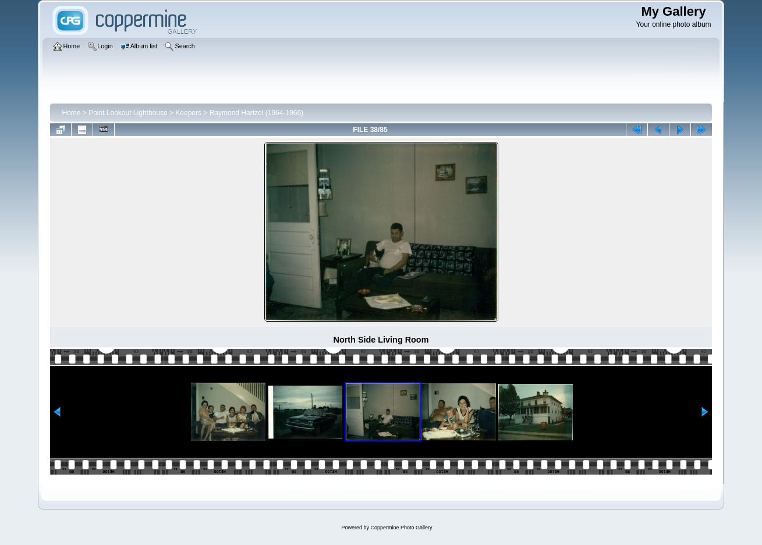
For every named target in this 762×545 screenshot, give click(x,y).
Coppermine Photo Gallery (401, 527)
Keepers (188, 113)
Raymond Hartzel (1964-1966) (256, 113)
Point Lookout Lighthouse (127, 113)
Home (71, 113)
